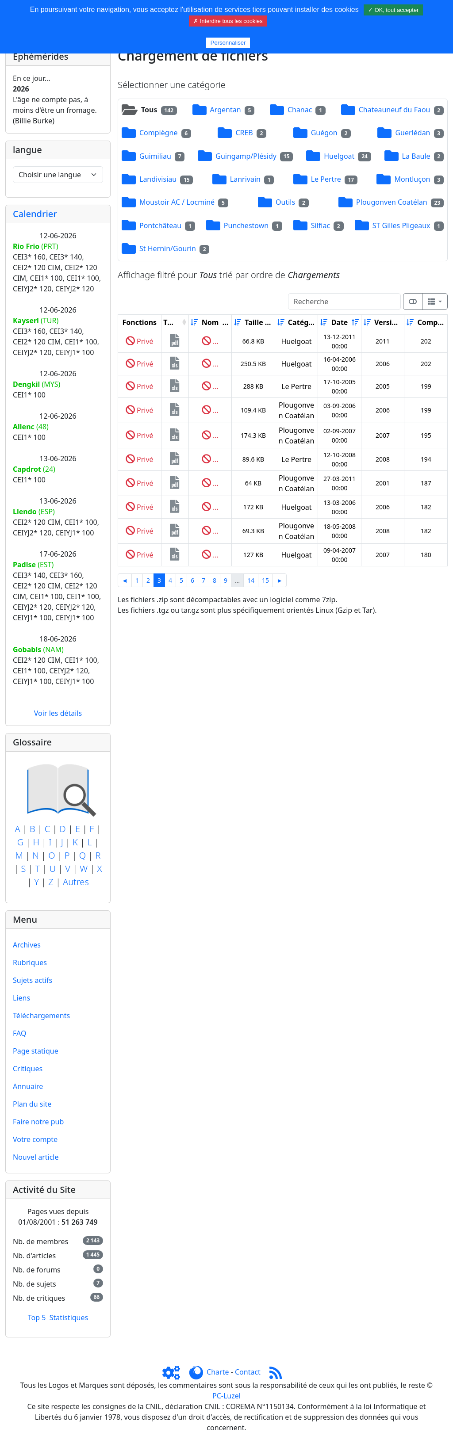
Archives (27, 945)
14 (250, 580)
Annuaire (28, 1086)
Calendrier (35, 214)
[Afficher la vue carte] (412, 301)
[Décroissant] (226, 322)
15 (265, 580)
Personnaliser (228, 42)
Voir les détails (58, 713)
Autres (76, 882)
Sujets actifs (32, 980)
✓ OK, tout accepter (393, 10)
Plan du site (32, 1104)
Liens (21, 998)
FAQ (19, 1033)
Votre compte (35, 1139)
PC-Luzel (226, 1396)
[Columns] (435, 301)
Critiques (27, 1068)
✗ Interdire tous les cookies (227, 21)
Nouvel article (36, 1157)
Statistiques (69, 1317)
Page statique (35, 1051)
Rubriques (30, 962)
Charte (218, 1372)
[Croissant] (194, 322)
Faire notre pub (38, 1122)
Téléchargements (41, 1015)
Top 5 (37, 1317)
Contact (248, 1372)
